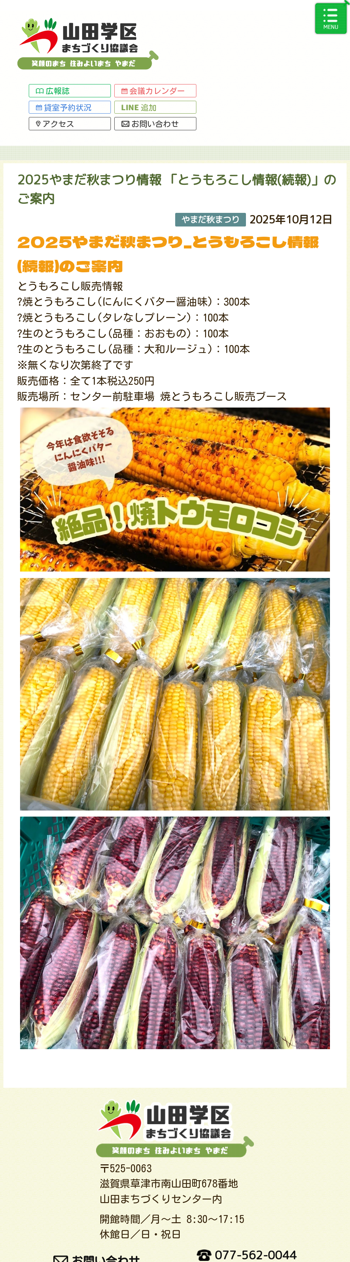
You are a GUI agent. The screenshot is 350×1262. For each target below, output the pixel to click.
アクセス (165, 55)
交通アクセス (70, 1236)
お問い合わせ (260, 55)
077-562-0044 (247, 1202)
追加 (249, 38)
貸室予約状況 (174, 38)
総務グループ (184, 79)
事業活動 (114, 79)
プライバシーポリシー (256, 1236)
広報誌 (163, 22)
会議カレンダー (264, 22)
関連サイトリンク (155, 1236)
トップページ (45, 79)
